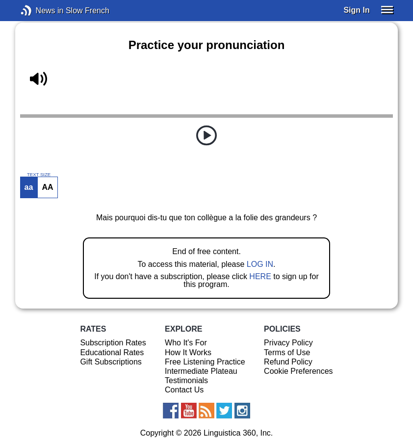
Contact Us (184, 390)
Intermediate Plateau (201, 371)
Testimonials (186, 380)
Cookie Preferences (298, 371)
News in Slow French (41, 10)
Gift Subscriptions (110, 362)
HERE (260, 276)
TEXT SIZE (39, 174)
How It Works (188, 352)
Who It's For (186, 342)
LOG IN (260, 264)
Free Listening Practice (205, 362)
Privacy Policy (288, 342)
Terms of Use (287, 352)
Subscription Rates (113, 342)
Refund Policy (288, 362)
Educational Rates (112, 352)
